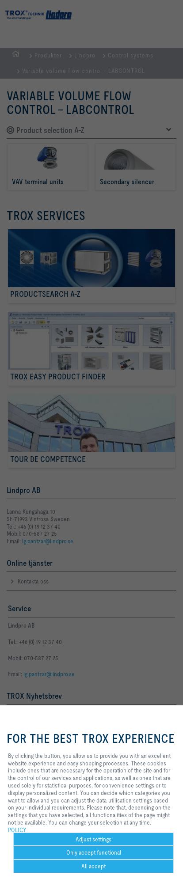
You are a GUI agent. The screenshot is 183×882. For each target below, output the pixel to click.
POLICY (17, 829)
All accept (93, 866)
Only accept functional (93, 852)
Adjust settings (93, 839)
